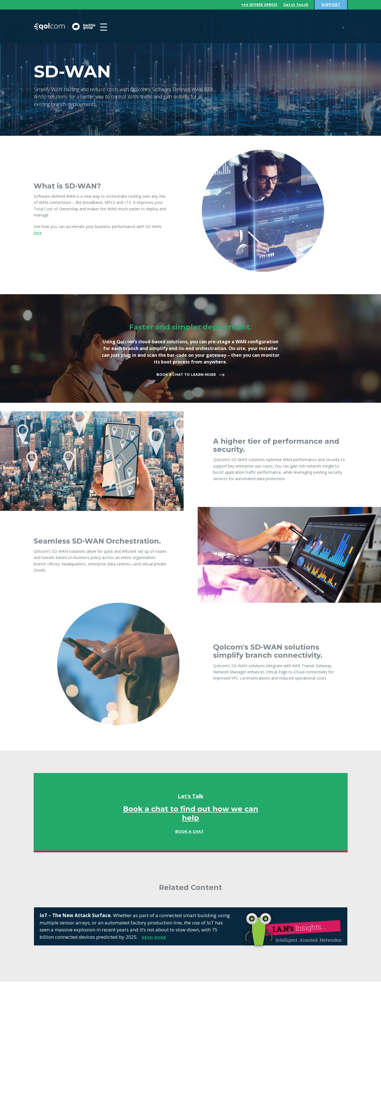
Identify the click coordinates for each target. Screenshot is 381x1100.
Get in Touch (293, 5)
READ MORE (154, 937)
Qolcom (76, 26)
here (38, 232)
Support (330, 5)
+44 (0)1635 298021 (253, 5)
